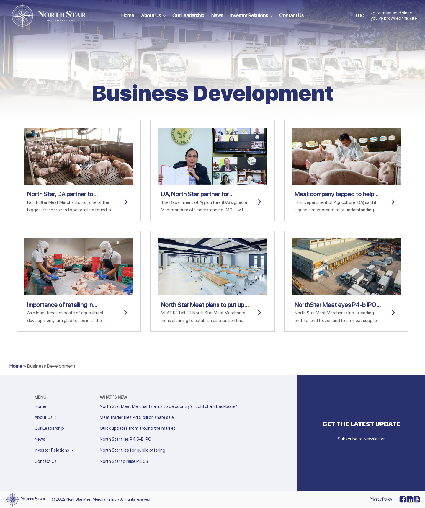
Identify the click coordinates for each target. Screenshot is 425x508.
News (217, 15)
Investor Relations (249, 15)
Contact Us (291, 15)
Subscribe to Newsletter (361, 439)
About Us (151, 15)
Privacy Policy (381, 499)
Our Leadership (188, 15)
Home (127, 15)
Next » (112, 469)
